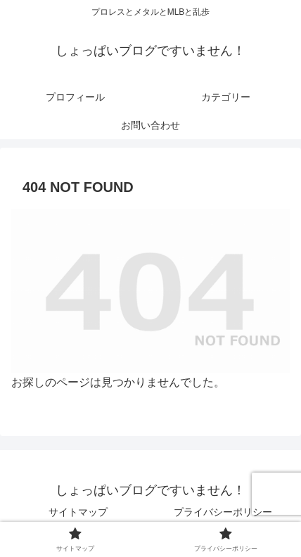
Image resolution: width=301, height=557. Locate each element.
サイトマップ (78, 512)
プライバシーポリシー (223, 512)
